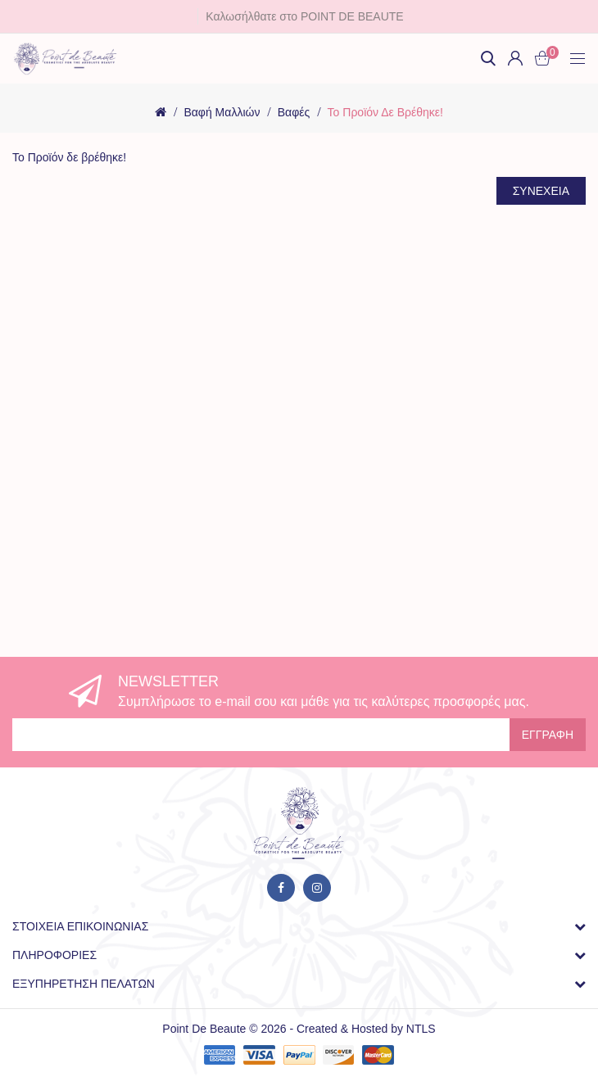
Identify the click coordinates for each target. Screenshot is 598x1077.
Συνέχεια (541, 190)
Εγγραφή (547, 734)
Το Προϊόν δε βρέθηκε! (385, 112)
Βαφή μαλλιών (221, 112)
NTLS (421, 1028)
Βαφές (294, 112)
